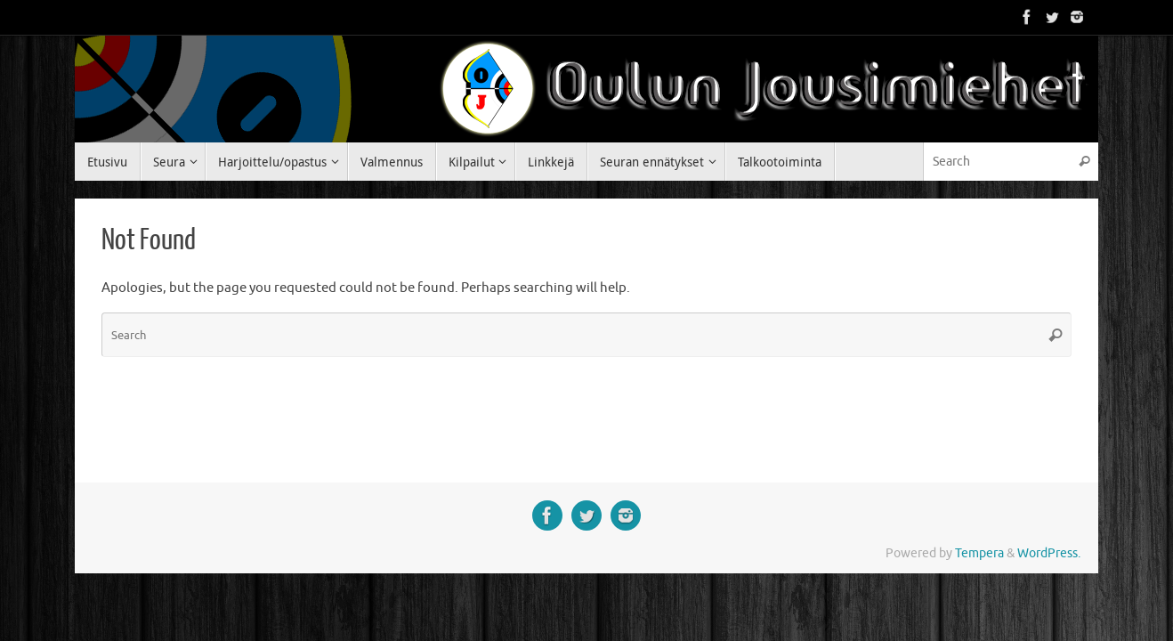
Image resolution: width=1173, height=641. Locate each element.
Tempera (979, 553)
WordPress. (1048, 553)
